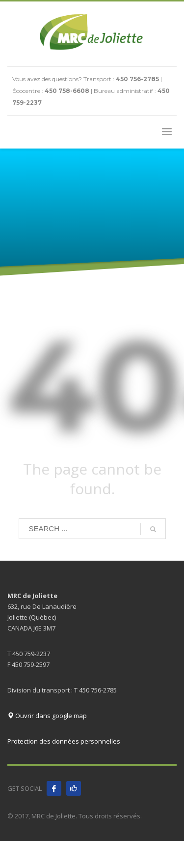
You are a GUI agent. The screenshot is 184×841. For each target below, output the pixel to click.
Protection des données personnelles (63, 741)
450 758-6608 (67, 90)
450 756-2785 (137, 79)
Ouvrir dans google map (47, 715)
